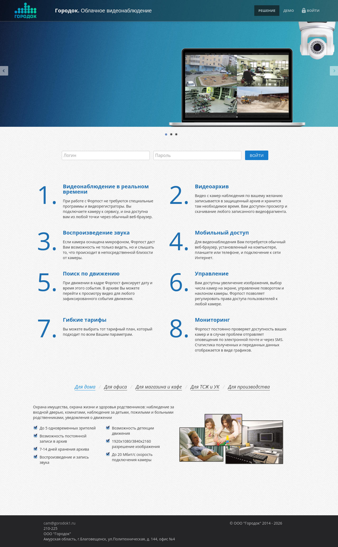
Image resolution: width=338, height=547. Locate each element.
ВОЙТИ (311, 10)
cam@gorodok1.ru (60, 523)
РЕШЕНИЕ (266, 10)
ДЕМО (288, 10)
